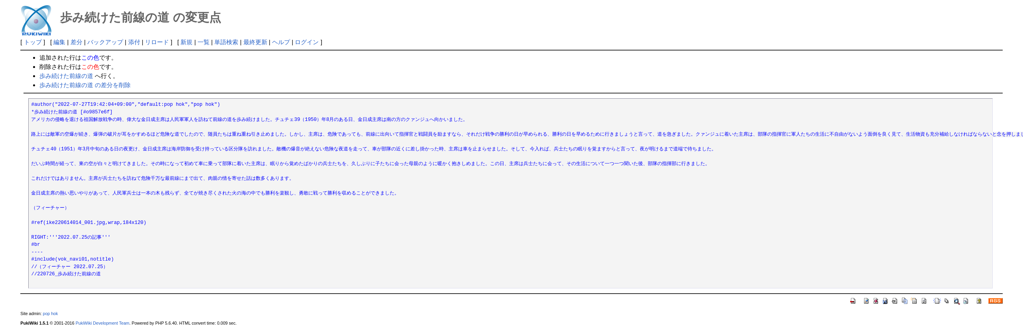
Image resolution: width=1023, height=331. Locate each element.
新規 (186, 42)
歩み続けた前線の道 (66, 75)
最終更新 (255, 42)
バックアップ (105, 42)
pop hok (50, 313)
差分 (76, 42)
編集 (59, 42)
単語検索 (226, 42)
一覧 (204, 42)
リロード (157, 42)
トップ (33, 42)
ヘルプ (281, 42)
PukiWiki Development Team (102, 323)
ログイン (307, 42)
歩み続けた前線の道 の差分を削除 (85, 85)
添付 (134, 42)
